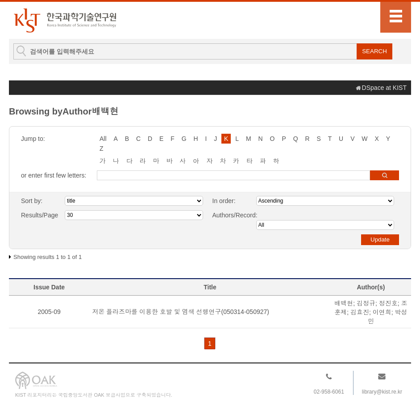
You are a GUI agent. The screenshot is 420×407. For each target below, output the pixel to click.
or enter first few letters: (53, 175)
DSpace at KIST (384, 87)
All (103, 138)
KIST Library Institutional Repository (64, 20)
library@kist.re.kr (382, 392)
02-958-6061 (329, 392)
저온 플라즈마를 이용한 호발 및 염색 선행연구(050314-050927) (180, 311)
